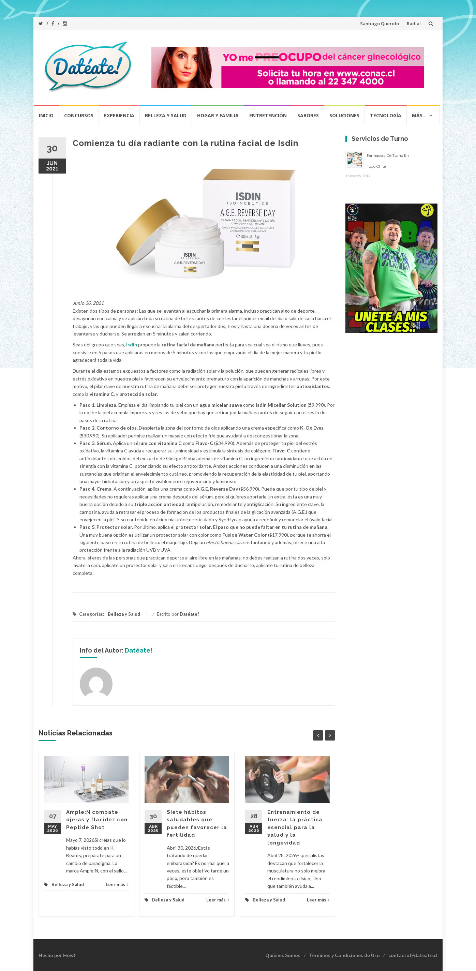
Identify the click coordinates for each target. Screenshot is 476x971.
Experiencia (119, 115)
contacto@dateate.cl (412, 955)
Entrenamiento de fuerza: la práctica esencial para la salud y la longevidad (295, 827)
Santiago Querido (379, 23)
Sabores (308, 115)
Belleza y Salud (166, 115)
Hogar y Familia (218, 115)
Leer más (117, 884)
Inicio (46, 115)
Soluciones (344, 115)
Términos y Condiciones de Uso (344, 955)
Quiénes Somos (282, 955)
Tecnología (385, 115)
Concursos (78, 115)
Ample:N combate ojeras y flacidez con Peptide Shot (97, 820)
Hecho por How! (57, 955)
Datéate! (189, 614)
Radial (414, 23)
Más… (419, 115)
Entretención (268, 115)
